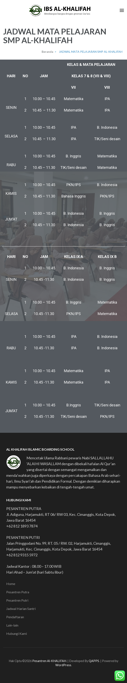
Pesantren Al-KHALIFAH (49, 661)
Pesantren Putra (17, 592)
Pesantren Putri (17, 600)
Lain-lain (12, 625)
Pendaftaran (15, 617)
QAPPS (94, 661)
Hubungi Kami (16, 633)
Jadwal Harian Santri (21, 609)
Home (10, 584)
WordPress (63, 665)
